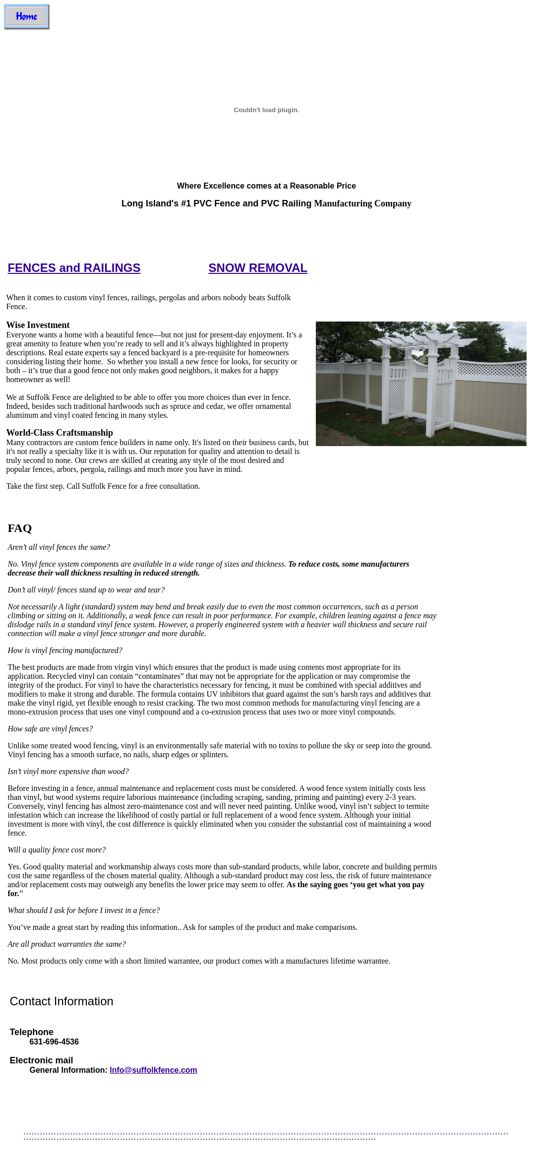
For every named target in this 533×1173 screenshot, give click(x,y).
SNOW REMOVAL (258, 267)
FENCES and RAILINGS (73, 267)
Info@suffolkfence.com (153, 1070)
